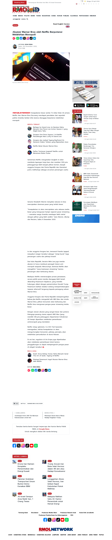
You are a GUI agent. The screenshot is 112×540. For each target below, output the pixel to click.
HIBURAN (93, 16)
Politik (85, 166)
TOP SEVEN (77, 111)
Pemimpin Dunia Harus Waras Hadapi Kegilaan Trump (54, 417)
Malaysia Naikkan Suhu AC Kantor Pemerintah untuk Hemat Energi (55, 500)
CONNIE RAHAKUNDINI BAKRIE (77, 292)
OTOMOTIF (16, 19)
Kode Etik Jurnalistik (86, 513)
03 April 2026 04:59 (90, 197)
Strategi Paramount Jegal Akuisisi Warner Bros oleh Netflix (50, 360)
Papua (101, 535)
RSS (72, 515)
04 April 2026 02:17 (90, 123)
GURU (85, 293)
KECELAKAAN (94, 293)
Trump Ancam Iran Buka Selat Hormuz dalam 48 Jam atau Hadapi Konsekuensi (56, 467)
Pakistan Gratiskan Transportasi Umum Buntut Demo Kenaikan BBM (26, 482)
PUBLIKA (66, 16)
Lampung (55, 535)
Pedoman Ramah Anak (68, 513)
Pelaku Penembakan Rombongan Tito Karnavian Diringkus (90, 146)
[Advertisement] (41, 98)
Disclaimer (34, 513)
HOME (15, 16)
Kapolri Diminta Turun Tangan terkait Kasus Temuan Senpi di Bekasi (91, 117)
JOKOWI (77, 302)
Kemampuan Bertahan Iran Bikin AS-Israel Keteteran (45, 2)
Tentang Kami (23, 513)
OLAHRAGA (74, 16)
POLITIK (27, 16)
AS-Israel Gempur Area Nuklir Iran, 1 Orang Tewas (25, 499)
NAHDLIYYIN (77, 298)
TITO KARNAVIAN (94, 297)
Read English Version (61, 24)
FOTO (24, 19)
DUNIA (53, 16)
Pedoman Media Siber (49, 513)
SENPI (85, 298)
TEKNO (38, 16)
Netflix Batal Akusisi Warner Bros (45, 146)
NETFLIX (23, 403)
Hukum (85, 121)
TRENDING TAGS (77, 285)
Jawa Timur (93, 535)
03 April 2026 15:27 (93, 210)
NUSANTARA (46, 16)
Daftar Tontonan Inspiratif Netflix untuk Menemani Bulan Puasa (48, 152)
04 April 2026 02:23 (90, 139)
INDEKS (20, 16)
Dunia (15, 25)
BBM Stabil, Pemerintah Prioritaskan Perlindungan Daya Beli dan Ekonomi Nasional (91, 176)
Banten (63, 535)
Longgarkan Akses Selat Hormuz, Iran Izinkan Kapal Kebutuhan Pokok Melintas (56, 484)
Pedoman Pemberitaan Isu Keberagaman (53, 515)
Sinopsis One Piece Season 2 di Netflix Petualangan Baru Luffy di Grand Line (47, 135)
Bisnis (85, 194)
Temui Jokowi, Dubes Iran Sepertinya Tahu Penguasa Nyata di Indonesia (91, 161)
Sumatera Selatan (44, 535)
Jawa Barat (71, 535)
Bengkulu (31, 535)
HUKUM (59, 16)
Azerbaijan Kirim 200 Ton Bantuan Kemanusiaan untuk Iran (26, 417)
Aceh (10, 535)
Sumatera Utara (20, 535)
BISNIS (33, 16)
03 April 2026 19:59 (90, 153)
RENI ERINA (29, 44)
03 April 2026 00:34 (90, 168)
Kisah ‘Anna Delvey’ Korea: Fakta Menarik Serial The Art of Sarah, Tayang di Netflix (50, 355)
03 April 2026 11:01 (93, 181)
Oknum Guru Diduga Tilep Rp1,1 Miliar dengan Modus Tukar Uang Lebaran (91, 131)
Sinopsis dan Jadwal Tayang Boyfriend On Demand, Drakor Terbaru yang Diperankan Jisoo (50, 141)
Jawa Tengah (83, 535)
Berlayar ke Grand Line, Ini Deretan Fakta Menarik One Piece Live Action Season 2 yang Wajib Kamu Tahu (50, 129)
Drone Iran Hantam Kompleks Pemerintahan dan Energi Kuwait (26, 467)
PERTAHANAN (84, 16)
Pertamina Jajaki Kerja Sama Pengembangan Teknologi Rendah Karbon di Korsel (90, 189)
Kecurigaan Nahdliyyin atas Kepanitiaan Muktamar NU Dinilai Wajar (90, 205)
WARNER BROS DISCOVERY (35, 403)
